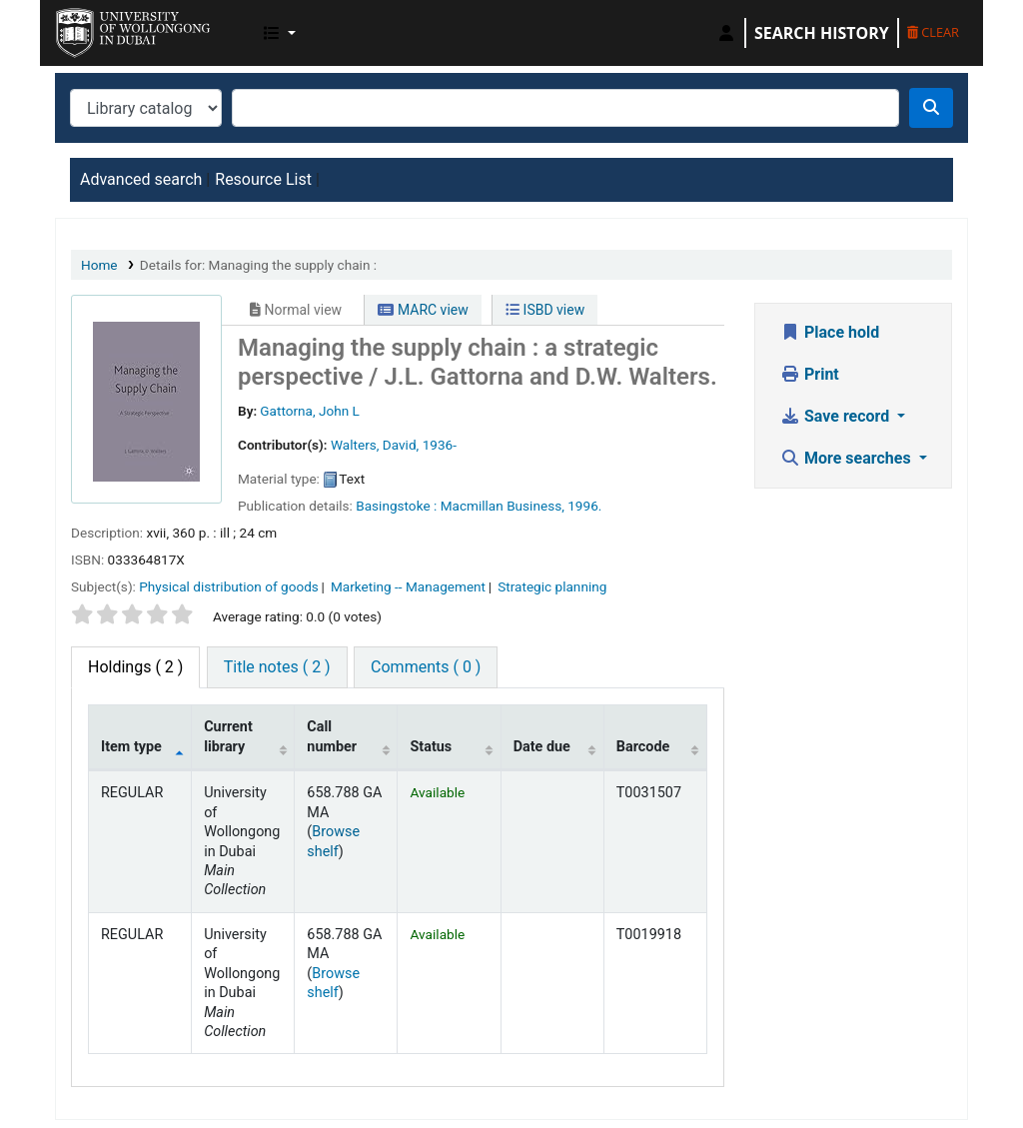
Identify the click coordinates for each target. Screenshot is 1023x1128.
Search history (821, 33)
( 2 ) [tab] (135, 666)
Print (809, 374)
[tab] (277, 667)
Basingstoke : (396, 506)
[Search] (931, 108)
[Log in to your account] (726, 33)
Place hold (829, 332)
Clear (933, 32)
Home (99, 265)
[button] (280, 33)
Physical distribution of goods (229, 586)
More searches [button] (847, 458)
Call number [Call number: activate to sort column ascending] (332, 736)
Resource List (263, 179)
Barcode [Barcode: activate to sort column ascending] (643, 746)
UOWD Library (106, 28)
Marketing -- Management (408, 586)
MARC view (423, 310)
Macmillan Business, (502, 506)
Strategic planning (552, 586)
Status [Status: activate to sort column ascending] (431, 746)
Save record (836, 416)
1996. (584, 506)
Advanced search (141, 179)
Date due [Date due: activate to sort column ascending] (541, 746)
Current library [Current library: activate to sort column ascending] (228, 736)
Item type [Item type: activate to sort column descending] (131, 746)
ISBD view (545, 310)
